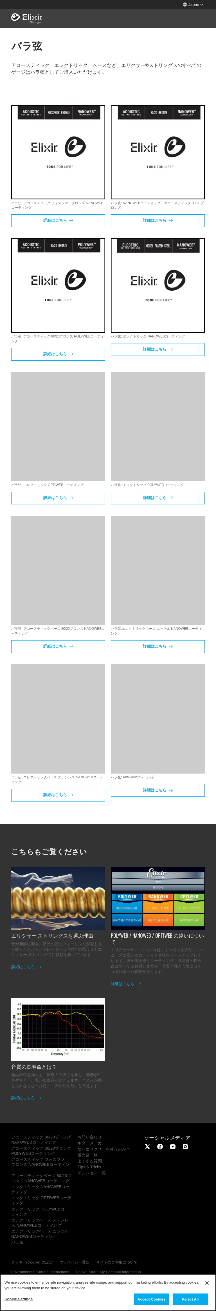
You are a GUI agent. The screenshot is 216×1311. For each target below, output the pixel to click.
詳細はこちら (55, 220)
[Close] (207, 1283)
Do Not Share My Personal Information (108, 1272)
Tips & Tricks (89, 1167)
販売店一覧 (88, 1155)
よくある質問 (90, 1161)
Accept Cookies (151, 1299)
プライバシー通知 (75, 1262)
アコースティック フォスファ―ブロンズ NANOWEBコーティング (40, 1164)
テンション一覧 (92, 1173)
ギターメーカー (92, 1143)
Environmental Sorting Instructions (40, 1272)
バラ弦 (17, 1242)
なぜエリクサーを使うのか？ (104, 1149)
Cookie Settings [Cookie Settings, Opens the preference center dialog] (18, 1299)
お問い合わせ (90, 1137)
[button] (193, 4)
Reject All (190, 1299)
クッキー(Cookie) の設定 (32, 1262)
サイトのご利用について (117, 1262)
